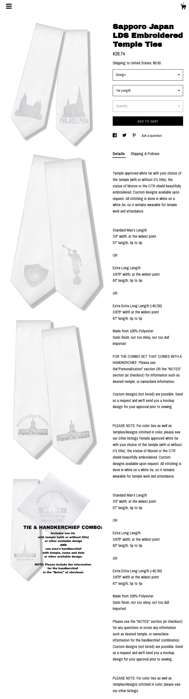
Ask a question (152, 135)
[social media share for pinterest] (134, 135)
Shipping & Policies (145, 153)
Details (119, 153)
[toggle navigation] (9, 6)
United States (141, 63)
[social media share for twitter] (124, 135)
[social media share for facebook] (115, 135)
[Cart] (183, 7)
